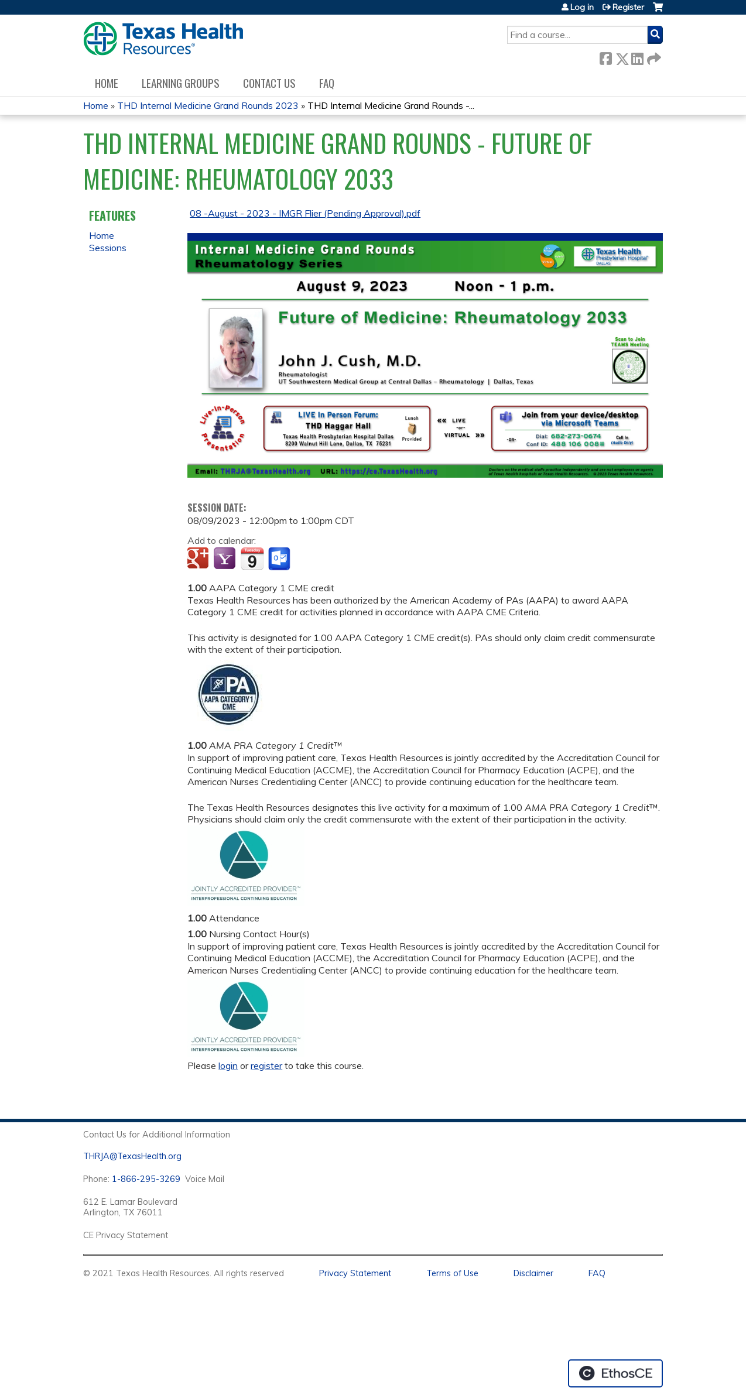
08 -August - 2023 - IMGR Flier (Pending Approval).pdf (305, 213)
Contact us (269, 82)
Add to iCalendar (252, 558)
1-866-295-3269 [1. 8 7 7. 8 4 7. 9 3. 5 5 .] (146, 1179)
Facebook (605, 56)
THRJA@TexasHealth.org (132, 1156)
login (228, 1065)
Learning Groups (181, 82)
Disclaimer (533, 1273)
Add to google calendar (199, 559)
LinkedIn (637, 56)
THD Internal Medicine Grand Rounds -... (390, 105)
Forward (653, 56)
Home (106, 82)
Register (628, 7)
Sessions (107, 247)
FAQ (326, 82)
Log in (582, 7)
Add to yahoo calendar (226, 559)
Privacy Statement (355, 1273)
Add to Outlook (280, 559)
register (266, 1065)
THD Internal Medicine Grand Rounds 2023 (208, 105)
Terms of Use (452, 1273)
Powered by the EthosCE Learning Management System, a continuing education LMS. (615, 1373)
